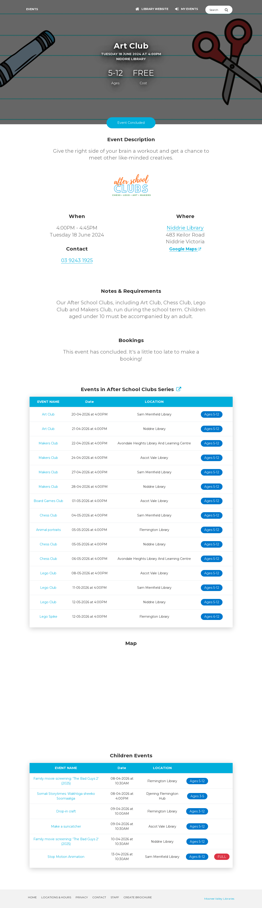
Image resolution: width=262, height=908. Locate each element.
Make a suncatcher (66, 826)
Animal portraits (48, 530)
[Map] (131, 695)
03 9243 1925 (77, 260)
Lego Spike (48, 617)
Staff (115, 897)
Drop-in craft (66, 811)
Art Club (48, 414)
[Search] (215, 10)
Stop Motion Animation (66, 857)
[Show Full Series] (178, 389)
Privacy (82, 897)
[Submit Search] (228, 10)
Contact (99, 897)
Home (32, 897)
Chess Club (48, 515)
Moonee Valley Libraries (219, 898)
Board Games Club (48, 501)
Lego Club (48, 573)
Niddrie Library (185, 228)
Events (32, 9)
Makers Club (48, 443)
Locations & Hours (56, 897)
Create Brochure (137, 897)
